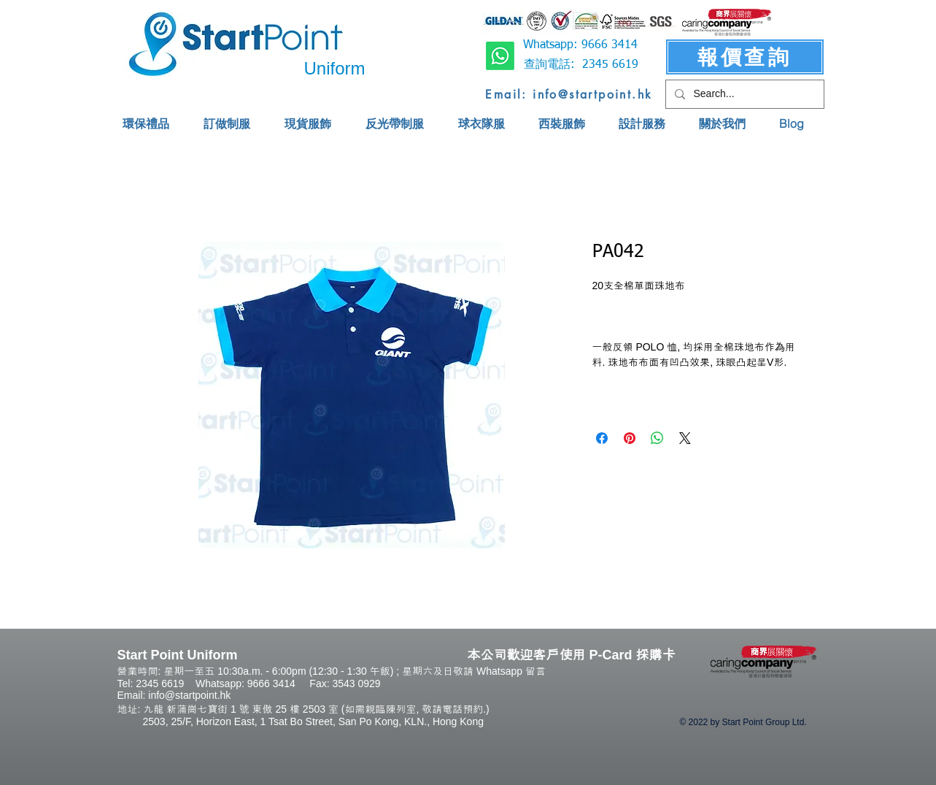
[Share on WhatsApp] (657, 438)
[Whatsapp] (500, 56)
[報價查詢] (744, 57)
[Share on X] (685, 438)
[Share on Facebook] (602, 438)
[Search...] (743, 94)
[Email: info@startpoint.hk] (569, 94)
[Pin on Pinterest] (629, 438)
